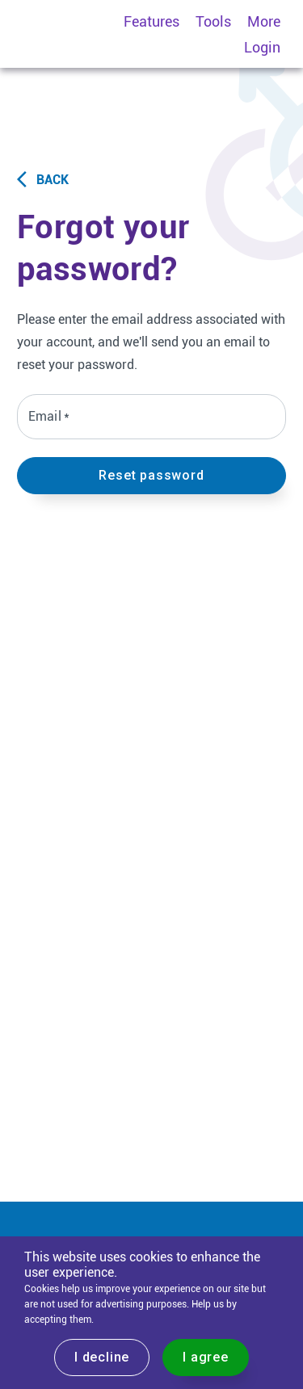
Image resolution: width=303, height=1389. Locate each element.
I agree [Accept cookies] (206, 1357)
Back (43, 179)
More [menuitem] (263, 21)
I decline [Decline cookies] (101, 1357)
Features (151, 21)
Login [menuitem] (262, 47)
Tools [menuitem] (213, 21)
